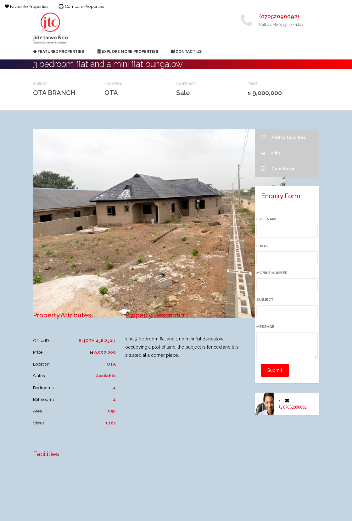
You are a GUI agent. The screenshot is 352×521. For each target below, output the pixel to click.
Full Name (266, 219)
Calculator (277, 168)
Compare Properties (81, 6)
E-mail (262, 246)
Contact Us (186, 51)
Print (270, 152)
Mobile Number (272, 273)
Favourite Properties (26, 6)
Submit (274, 370)
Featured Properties (58, 51)
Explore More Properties (128, 51)
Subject (265, 299)
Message (265, 326)
